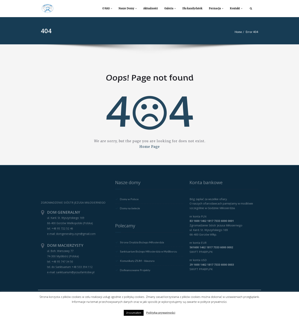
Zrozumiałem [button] (133, 312)
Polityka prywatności (160, 312)
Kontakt (236, 8)
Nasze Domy (128, 8)
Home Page (149, 142)
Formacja (216, 8)
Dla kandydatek (192, 8)
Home (240, 31)
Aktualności (150, 8)
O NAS (107, 8)
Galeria (170, 8)
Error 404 (253, 31)
